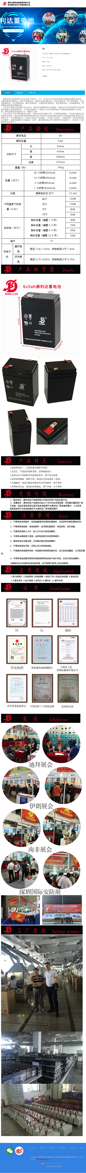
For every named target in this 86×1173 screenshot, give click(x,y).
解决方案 (52, 1148)
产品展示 (42, 1148)
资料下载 (33, 93)
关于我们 (32, 1148)
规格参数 (20, 93)
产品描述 (7, 93)
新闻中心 (62, 1148)
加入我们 (72, 1148)
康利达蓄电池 (58, 1166)
